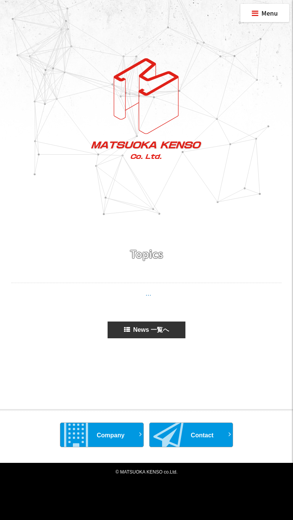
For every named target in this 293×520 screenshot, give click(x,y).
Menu (265, 13)
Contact (183, 434)
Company (94, 434)
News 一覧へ (146, 329)
